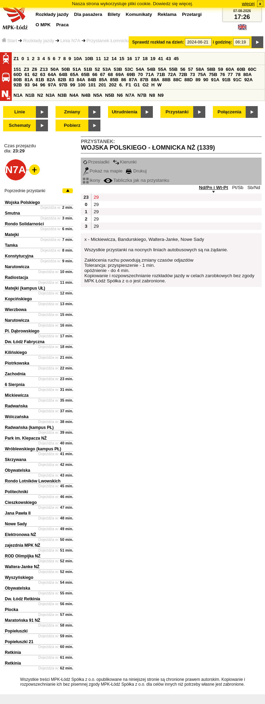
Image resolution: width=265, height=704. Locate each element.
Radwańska (16, 406)
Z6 (34, 69)
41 (160, 58)
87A (133, 79)
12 (106, 58)
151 (17, 69)
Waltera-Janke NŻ (22, 566)
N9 (161, 95)
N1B (30, 95)
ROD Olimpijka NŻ (22, 556)
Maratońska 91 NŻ (22, 620)
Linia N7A (70, 40)
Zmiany (72, 111)
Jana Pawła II (18, 513)
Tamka (11, 245)
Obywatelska (17, 470)
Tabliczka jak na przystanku (136, 180)
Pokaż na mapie (102, 170)
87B (144, 79)
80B (17, 79)
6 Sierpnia (14, 384)
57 (190, 69)
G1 (137, 84)
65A (74, 74)
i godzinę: (222, 42)
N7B (142, 95)
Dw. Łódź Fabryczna (25, 341)
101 (92, 84)
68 (110, 74)
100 (82, 84)
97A (52, 84)
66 (94, 74)
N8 (152, 95)
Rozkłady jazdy (38, 40)
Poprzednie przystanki (24, 190)
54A (140, 69)
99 (72, 84)
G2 (146, 84)
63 (42, 74)
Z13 (44, 69)
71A (150, 74)
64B (63, 74)
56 (182, 69)
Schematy (20, 125)
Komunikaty (139, 14)
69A (120, 74)
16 (129, 58)
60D (17, 74)
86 (123, 79)
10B (89, 58)
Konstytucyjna (19, 256)
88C (177, 79)
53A (106, 69)
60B (241, 69)
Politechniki (16, 491)
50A (54, 69)
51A (76, 69)
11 (98, 58)
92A (248, 79)
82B (62, 79)
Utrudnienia (124, 111)
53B (118, 69)
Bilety (114, 14)
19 (153, 58)
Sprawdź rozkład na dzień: (158, 42)
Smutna (12, 213)
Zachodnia (15, 374)
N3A (50, 95)
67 (102, 74)
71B (161, 74)
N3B (62, 95)
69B (131, 74)
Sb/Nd (253, 187)
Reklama (167, 14)
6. (121, 84)
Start (9, 40)
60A (230, 69)
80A (247, 74)
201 (102, 84)
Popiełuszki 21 (19, 641)
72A (172, 74)
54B (151, 69)
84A (81, 79)
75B (213, 74)
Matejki (12, 234)
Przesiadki (96, 162)
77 (230, 74)
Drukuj (136, 170)
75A (202, 74)
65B (85, 74)
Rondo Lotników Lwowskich (32, 481)
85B (114, 79)
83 (71, 79)
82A (51, 79)
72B (183, 74)
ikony (91, 180)
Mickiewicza (17, 395)
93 (27, 84)
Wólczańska (17, 416)
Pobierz (72, 125)
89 (197, 79)
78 (238, 74)
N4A (74, 95)
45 (176, 58)
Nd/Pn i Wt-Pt (213, 187)
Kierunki (125, 162)
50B (65, 69)
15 (121, 58)
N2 (40, 95)
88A (155, 79)
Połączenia (230, 111)
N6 (120, 95)
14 (114, 58)
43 (168, 58)
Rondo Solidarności (24, 224)
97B (63, 84)
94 (35, 84)
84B (92, 79)
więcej (248, 3)
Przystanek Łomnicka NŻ (112, 40)
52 (97, 69)
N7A (130, 95)
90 (205, 79)
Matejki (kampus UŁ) (25, 288)
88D (188, 79)
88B (166, 79)
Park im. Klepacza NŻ (26, 438)
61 (27, 74)
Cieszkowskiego (21, 502)
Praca (62, 24)
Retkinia (13, 652)
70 (140, 74)
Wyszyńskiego (19, 577)
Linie (19, 111)
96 (42, 84)
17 (137, 58)
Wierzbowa (16, 309)
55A (162, 69)
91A (215, 79)
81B (40, 79)
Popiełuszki (16, 631)
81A (28, 79)
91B (226, 79)
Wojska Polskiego (22, 202)
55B (173, 69)
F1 (128, 84)
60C (252, 69)
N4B (86, 95)
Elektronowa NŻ (20, 534)
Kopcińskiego (18, 299)
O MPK (43, 24)
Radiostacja (16, 277)
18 (145, 58)
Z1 (16, 58)
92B (17, 84)
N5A (97, 95)
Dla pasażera (88, 14)
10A (78, 58)
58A (200, 69)
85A (103, 79)
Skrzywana (15, 459)
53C (129, 69)
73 (192, 74)
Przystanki (177, 111)
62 (35, 74)
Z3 (26, 69)
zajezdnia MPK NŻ (22, 545)
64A (52, 74)
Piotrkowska (17, 363)
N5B (109, 95)
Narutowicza (17, 266)
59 (220, 69)
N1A (18, 95)
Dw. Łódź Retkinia (22, 599)
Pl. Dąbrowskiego (22, 331)
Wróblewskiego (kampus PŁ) (33, 449)
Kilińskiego (16, 352)
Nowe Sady (16, 524)
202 (112, 84)
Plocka (11, 609)
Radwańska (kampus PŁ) (29, 427)
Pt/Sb (238, 187)
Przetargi (192, 14)
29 (96, 197)
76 (222, 74)
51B (88, 69)
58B (211, 69)
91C (237, 79)
